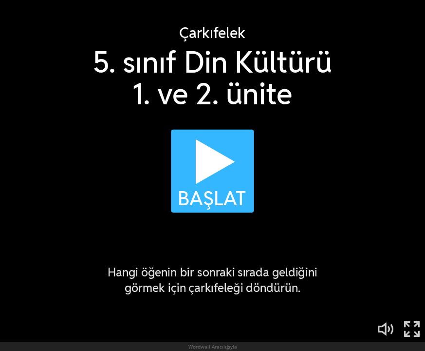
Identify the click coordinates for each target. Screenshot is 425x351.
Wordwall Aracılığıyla (212, 346)
